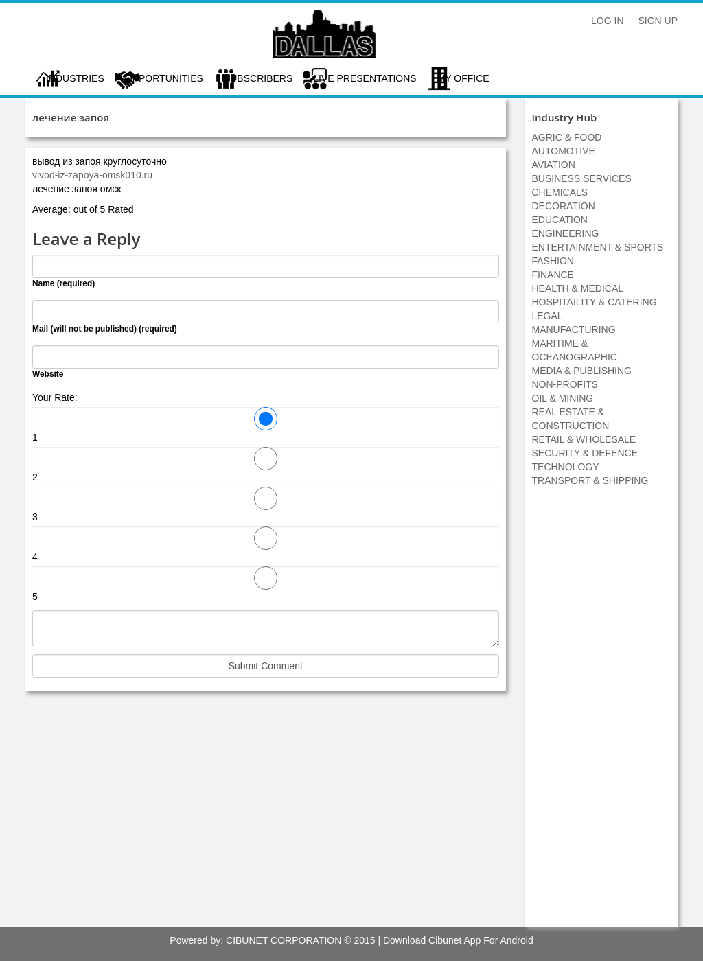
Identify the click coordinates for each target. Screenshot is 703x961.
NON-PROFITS (565, 384)
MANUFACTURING (574, 329)
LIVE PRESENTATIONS (364, 78)
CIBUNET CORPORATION (283, 940)
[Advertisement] (601, 714)
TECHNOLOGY (565, 466)
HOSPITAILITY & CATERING (594, 302)
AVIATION (553, 164)
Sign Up (658, 20)
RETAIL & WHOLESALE (584, 439)
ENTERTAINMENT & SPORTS (598, 247)
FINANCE (553, 274)
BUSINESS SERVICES (582, 178)
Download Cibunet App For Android (458, 940)
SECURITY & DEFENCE (585, 453)
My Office (463, 78)
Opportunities (164, 78)
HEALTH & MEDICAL (578, 288)
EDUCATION (560, 219)
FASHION (553, 260)
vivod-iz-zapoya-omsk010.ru (92, 175)
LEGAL (547, 315)
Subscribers (258, 78)
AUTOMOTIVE (563, 151)
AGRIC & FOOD (567, 137)
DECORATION (563, 205)
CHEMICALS (560, 192)
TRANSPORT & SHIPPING (590, 480)
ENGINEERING (565, 233)
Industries (75, 78)
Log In (607, 20)
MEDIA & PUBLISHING (582, 370)
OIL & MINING (563, 398)
